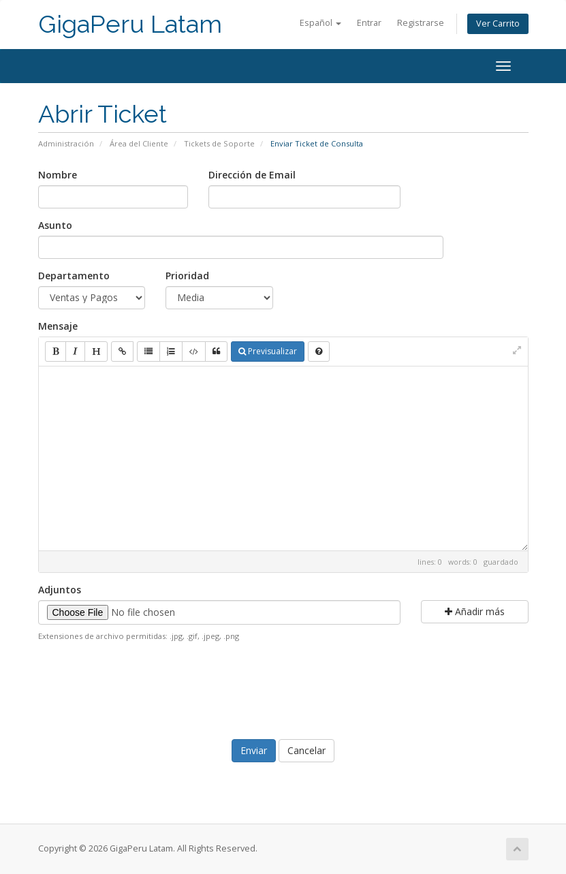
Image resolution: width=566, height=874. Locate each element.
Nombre (57, 174)
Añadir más (475, 611)
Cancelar (306, 750)
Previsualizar (267, 351)
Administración (66, 143)
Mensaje (58, 325)
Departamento (74, 275)
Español (320, 23)
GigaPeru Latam (130, 24)
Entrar (369, 23)
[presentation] (295, 688)
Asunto (55, 225)
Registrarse (420, 23)
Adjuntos (59, 589)
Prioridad (187, 275)
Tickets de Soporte (219, 143)
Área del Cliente (139, 143)
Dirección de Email (252, 174)
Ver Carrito (498, 23)
